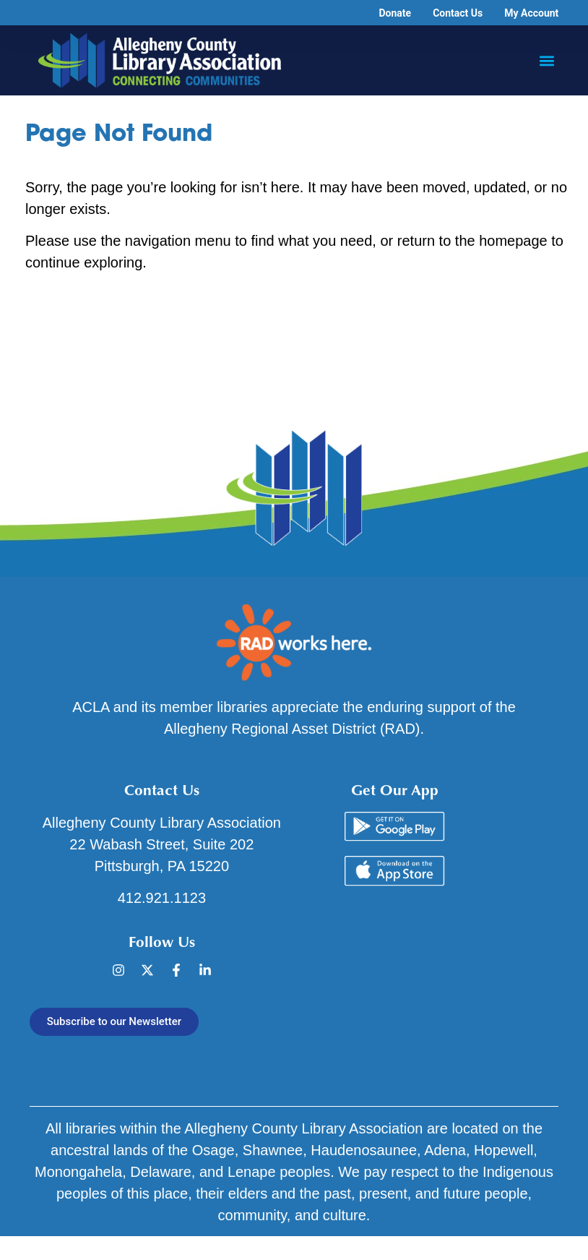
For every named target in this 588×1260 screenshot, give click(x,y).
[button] (546, 60)
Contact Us (458, 13)
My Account (531, 13)
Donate (395, 13)
